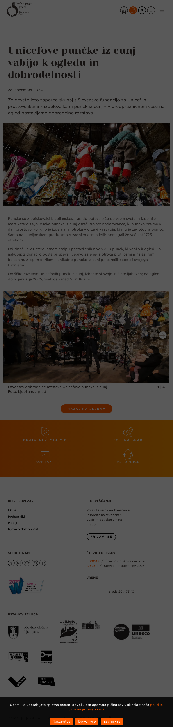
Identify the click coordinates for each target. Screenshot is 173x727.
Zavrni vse (112, 721)
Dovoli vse (87, 721)
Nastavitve (61, 721)
